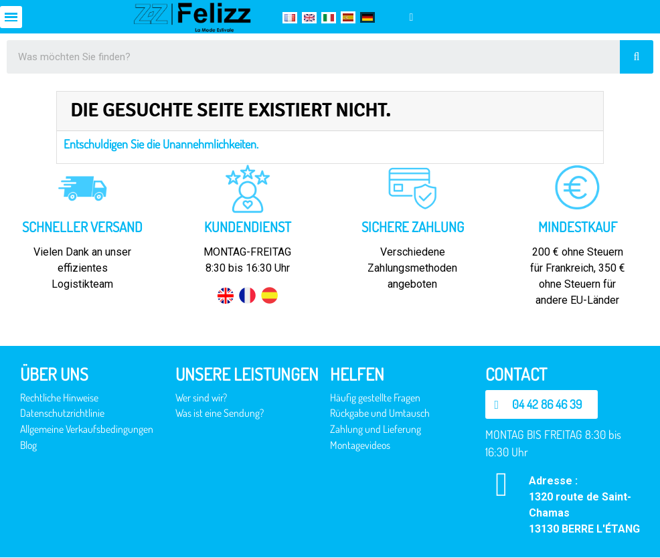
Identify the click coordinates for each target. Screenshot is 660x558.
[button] (544, 405)
